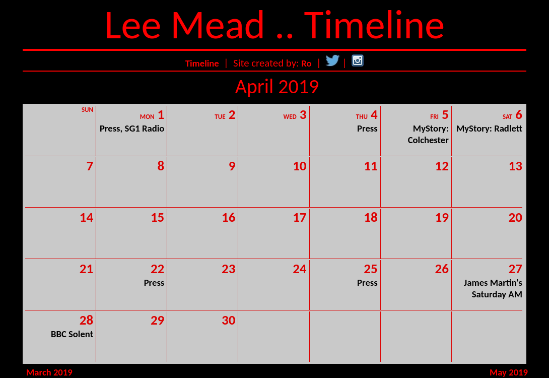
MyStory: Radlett (489, 128)
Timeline (202, 63)
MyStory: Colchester (428, 134)
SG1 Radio (145, 128)
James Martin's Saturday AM (493, 288)
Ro (306, 63)
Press (367, 128)
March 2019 (49, 372)
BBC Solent (72, 334)
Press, (112, 128)
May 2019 (509, 372)
